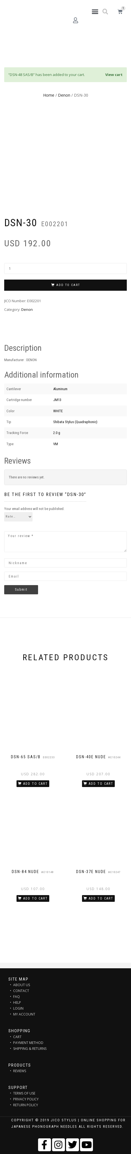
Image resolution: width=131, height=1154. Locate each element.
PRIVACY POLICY (26, 1099)
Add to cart (68, 285)
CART (17, 1036)
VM (55, 444)
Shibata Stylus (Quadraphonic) (75, 422)
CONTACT (21, 990)
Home (48, 95)
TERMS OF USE (24, 1093)
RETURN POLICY (25, 1105)
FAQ (16, 996)
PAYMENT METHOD (28, 1042)
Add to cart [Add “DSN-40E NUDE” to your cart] (101, 784)
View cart (114, 74)
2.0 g (56, 433)
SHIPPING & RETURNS (29, 1048)
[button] (95, 11)
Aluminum (60, 389)
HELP (17, 1002)
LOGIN (18, 1008)
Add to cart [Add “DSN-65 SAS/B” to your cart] (35, 784)
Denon (64, 95)
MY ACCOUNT (24, 1014)
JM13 (57, 400)
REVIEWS (19, 1071)
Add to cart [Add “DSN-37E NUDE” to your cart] (101, 898)
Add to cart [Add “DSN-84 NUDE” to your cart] (35, 898)
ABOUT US (21, 985)
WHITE (58, 411)
